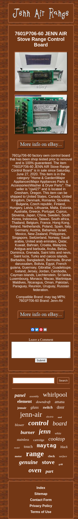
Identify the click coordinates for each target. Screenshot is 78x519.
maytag (46, 446)
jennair (21, 407)
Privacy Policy (41, 506)
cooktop (56, 439)
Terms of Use (40, 512)
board (60, 423)
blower (19, 425)
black (64, 447)
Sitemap (40, 494)
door (60, 407)
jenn (45, 431)
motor (18, 456)
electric (50, 416)
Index (41, 488)
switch (48, 407)
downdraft (43, 402)
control (38, 423)
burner (28, 432)
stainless (23, 440)
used (60, 417)
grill (61, 464)
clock (51, 456)
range (35, 454)
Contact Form (41, 500)
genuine (28, 462)
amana (59, 402)
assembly (34, 396)
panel (20, 395)
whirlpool (55, 394)
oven (34, 470)
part (49, 471)
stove (48, 462)
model (17, 447)
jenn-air (31, 414)
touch (28, 446)
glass (35, 407)
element (24, 401)
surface (63, 456)
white (58, 433)
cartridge (38, 440)
